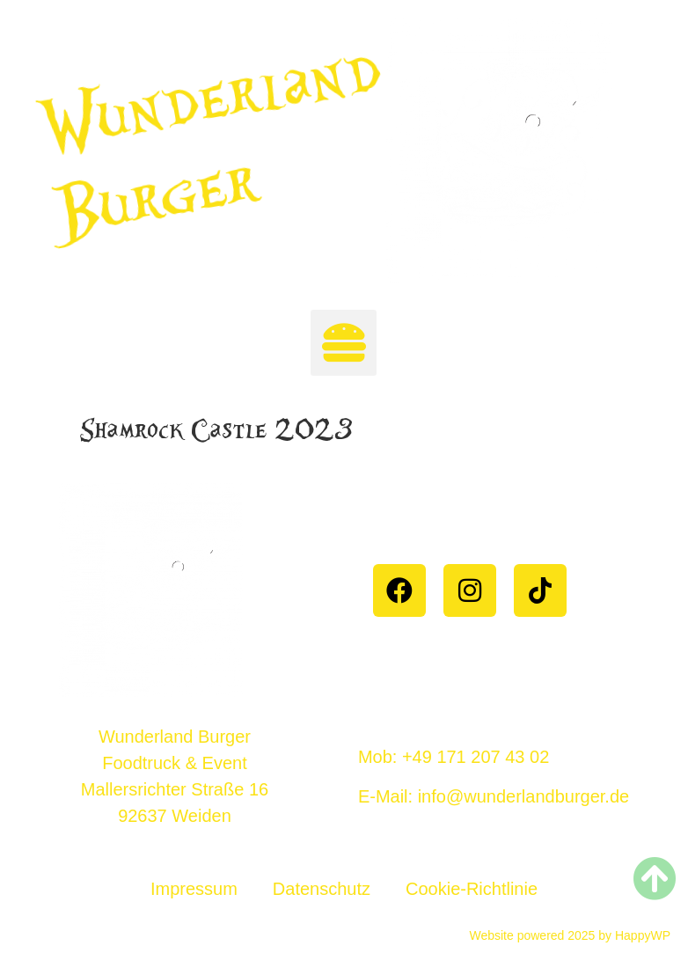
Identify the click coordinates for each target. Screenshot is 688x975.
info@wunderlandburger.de (523, 796)
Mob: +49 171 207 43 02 (453, 756)
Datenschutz (321, 888)
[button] (344, 343)
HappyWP (640, 935)
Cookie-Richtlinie (472, 888)
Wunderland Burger (211, 144)
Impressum (194, 888)
